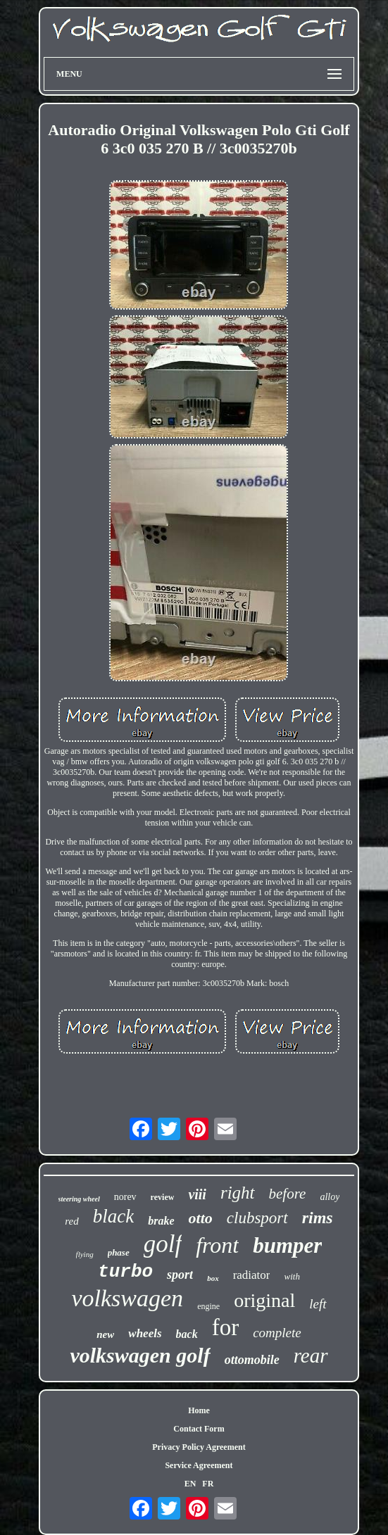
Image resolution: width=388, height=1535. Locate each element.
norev (125, 1197)
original (264, 1300)
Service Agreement (198, 1465)
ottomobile (252, 1360)
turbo (125, 1271)
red (71, 1221)
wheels (144, 1333)
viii (197, 1194)
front (217, 1245)
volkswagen (127, 1298)
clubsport (257, 1218)
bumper (287, 1245)
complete (277, 1332)
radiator (251, 1275)
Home (199, 1410)
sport (180, 1275)
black (113, 1216)
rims (317, 1217)
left (317, 1303)
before (287, 1193)
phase (119, 1252)
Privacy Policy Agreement (198, 1447)
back (187, 1334)
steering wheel (79, 1199)
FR (207, 1484)
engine (208, 1306)
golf (163, 1244)
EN (190, 1484)
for (225, 1327)
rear (311, 1355)
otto (201, 1218)
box (213, 1278)
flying (85, 1254)
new (105, 1334)
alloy (329, 1197)
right (237, 1192)
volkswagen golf (140, 1355)
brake (161, 1221)
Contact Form (198, 1429)
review (163, 1197)
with (291, 1276)
